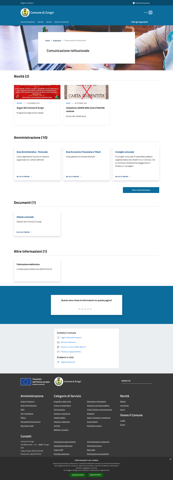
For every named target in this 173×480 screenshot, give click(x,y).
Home (47, 40)
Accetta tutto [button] (77, 475)
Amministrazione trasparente (98, 441)
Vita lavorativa (59, 409)
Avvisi (68, 103)
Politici (23, 417)
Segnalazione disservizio (63, 445)
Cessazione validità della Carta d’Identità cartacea (85, 109)
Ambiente (90, 413)
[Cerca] (149, 12)
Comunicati (124, 405)
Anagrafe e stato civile (62, 401)
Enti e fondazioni (27, 413)
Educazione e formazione (96, 401)
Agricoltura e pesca (94, 425)
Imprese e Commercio (62, 413)
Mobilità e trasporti (61, 429)
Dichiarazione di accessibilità (98, 454)
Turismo (57, 425)
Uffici (23, 409)
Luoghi (122, 420)
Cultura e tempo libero (62, 405)
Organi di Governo (27, 401)
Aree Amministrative (29, 405)
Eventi (122, 424)
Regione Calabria (27, 3)
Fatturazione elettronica (28, 264)
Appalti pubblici (59, 417)
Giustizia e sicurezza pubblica (98, 405)
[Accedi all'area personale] (141, 3)
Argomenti (57, 40)
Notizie (19, 103)
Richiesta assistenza (61, 454)
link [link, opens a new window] (108, 470)
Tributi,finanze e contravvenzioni (99, 409)
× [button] (170, 459)
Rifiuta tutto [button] (95, 475)
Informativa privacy (94, 445)
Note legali (91, 449)
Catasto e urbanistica (62, 421)
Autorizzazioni (92, 421)
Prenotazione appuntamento (65, 441)
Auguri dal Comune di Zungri (30, 107)
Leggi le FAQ (58, 449)
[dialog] (86, 468)
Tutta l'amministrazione (141, 190)
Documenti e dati (27, 425)
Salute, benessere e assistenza (98, 417)
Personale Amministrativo (30, 421)
